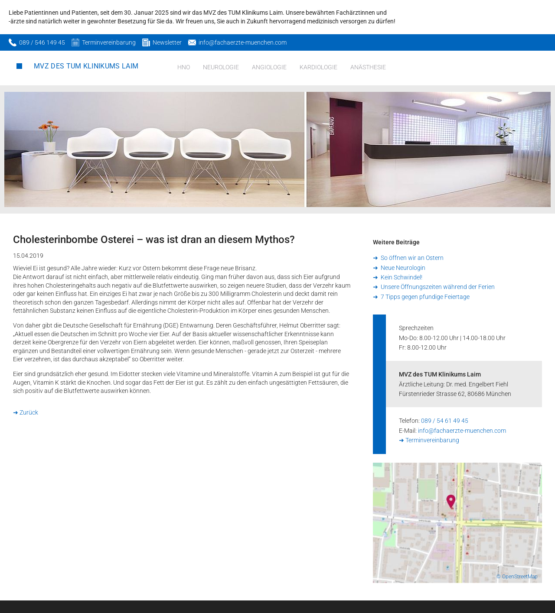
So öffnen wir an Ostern (411, 257)
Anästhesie (368, 67)
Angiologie (269, 67)
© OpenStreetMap (517, 577)
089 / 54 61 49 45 (444, 420)
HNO (183, 67)
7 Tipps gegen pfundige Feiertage (424, 296)
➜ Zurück (25, 412)
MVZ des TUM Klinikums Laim (86, 66)
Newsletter (167, 42)
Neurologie (221, 67)
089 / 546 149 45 (42, 42)
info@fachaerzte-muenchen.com (243, 42)
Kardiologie (318, 67)
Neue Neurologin (402, 267)
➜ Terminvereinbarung (429, 440)
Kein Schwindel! (400, 277)
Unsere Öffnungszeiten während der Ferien (437, 286)
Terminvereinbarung (109, 42)
